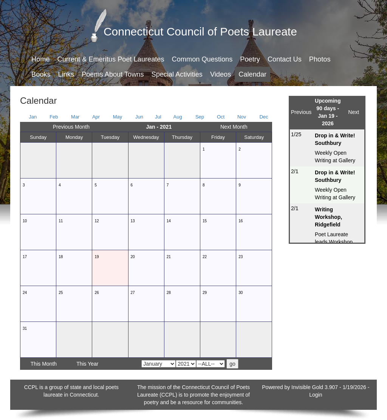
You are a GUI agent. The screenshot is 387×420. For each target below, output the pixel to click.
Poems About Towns (113, 74)
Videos (220, 74)
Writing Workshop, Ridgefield (328, 217)
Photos (320, 59)
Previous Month (71, 127)
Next (353, 112)
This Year (87, 364)
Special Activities (177, 74)
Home (40, 59)
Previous (301, 112)
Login (315, 395)
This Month (44, 364)
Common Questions (202, 59)
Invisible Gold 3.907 (315, 387)
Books (41, 74)
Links (66, 74)
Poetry (250, 59)
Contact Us (285, 59)
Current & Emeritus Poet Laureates (110, 59)
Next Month (234, 127)
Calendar (252, 74)
